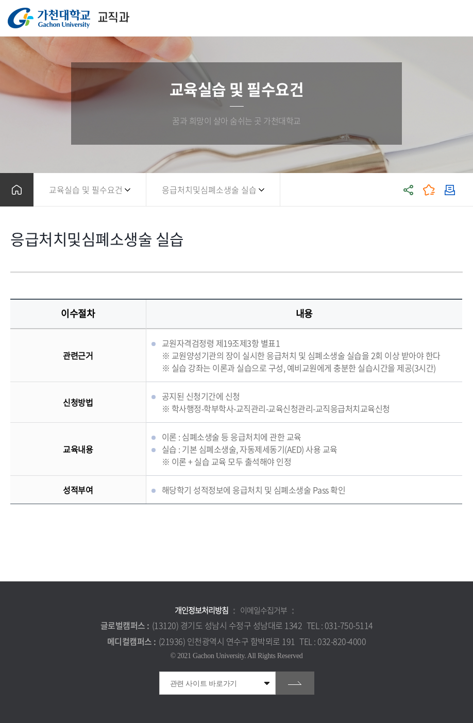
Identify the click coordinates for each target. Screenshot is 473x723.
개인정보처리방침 (201, 610)
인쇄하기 (450, 189)
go (295, 683)
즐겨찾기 (429, 189)
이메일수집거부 (263, 610)
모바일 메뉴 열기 (460, 18)
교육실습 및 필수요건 (86, 189)
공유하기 (408, 189)
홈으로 (16, 189)
